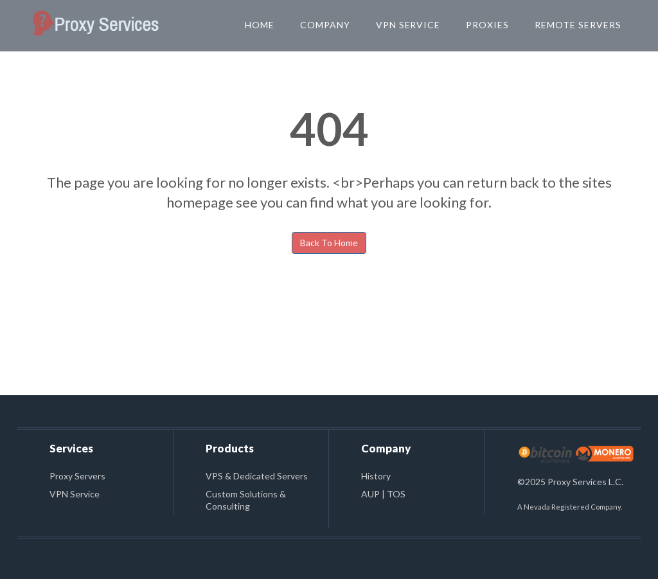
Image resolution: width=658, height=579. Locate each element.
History (376, 475)
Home (259, 24)
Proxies (487, 24)
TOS (396, 493)
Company (325, 24)
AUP (370, 493)
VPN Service (408, 24)
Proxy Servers (77, 475)
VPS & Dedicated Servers (257, 475)
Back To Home (329, 242)
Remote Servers (578, 24)
